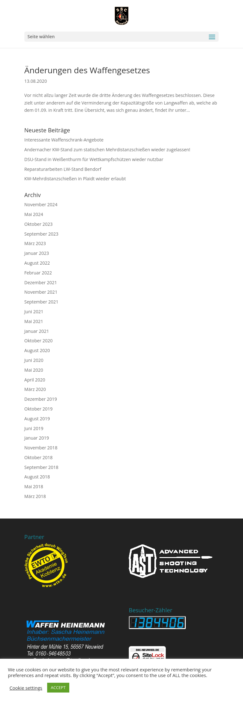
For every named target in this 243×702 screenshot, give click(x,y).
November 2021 (41, 292)
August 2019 (37, 419)
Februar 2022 (38, 273)
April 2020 (34, 380)
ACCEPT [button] (58, 687)
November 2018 (41, 448)
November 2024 (41, 204)
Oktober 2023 (38, 224)
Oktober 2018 (38, 457)
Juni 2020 (33, 360)
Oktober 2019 (38, 409)
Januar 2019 (36, 438)
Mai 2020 (33, 370)
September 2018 (41, 467)
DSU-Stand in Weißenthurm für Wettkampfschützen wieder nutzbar (93, 159)
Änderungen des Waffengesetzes (87, 70)
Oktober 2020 (38, 341)
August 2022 (37, 263)
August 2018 (37, 477)
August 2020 (37, 350)
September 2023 (41, 234)
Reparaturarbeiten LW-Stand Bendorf (62, 169)
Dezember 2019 (40, 399)
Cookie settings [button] (25, 688)
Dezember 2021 (40, 282)
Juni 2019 (33, 428)
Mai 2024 (33, 214)
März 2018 (35, 496)
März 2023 (35, 243)
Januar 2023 (36, 253)
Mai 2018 (33, 486)
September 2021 (41, 302)
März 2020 (35, 389)
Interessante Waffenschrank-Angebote (63, 140)
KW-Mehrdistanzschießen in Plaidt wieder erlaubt (75, 179)
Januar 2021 (36, 331)
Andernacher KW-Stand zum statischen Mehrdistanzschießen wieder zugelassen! (107, 150)
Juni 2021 (33, 312)
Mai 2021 (33, 321)
